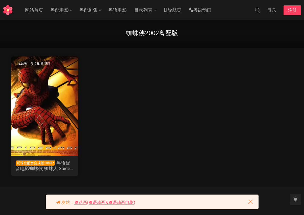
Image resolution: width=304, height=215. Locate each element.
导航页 (172, 10)
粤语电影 (118, 10)
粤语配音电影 (40, 63)
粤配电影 (60, 10)
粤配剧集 (89, 10)
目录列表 (143, 10)
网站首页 (34, 10)
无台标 (22, 63)
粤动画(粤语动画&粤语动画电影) (104, 202)
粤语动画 (200, 10)
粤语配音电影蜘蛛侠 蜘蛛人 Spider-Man (44, 166)
